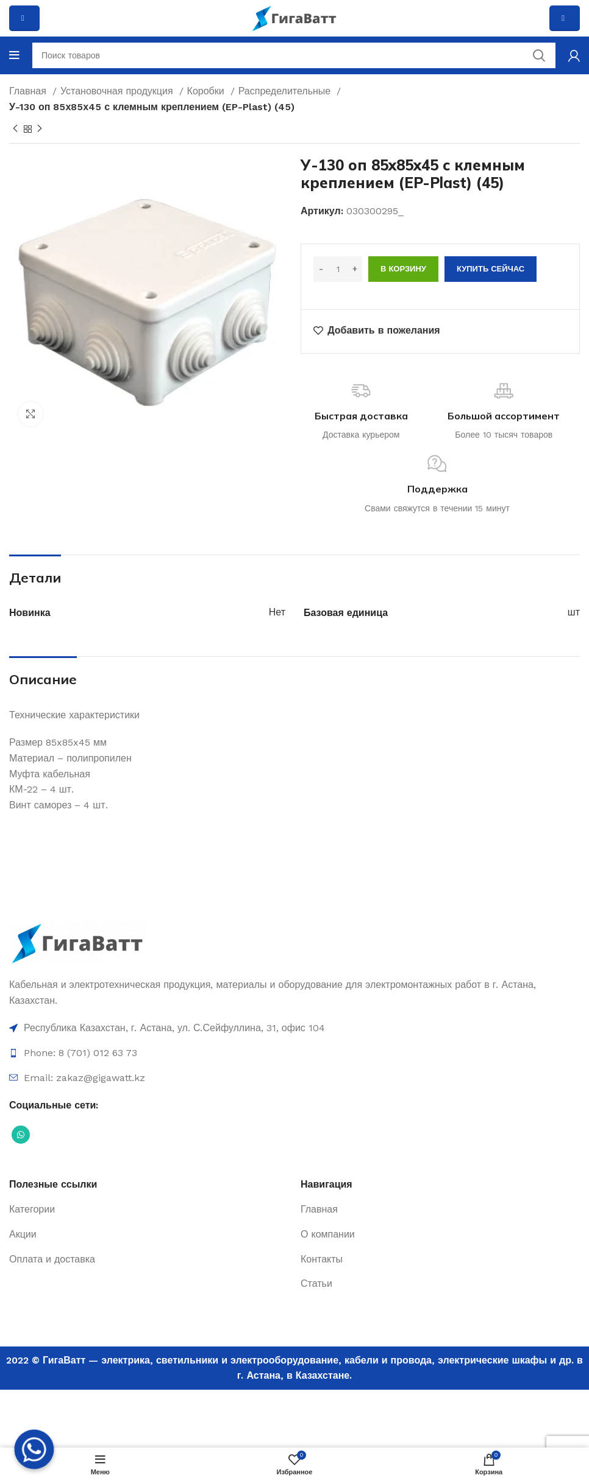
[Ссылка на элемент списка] (294, 1028)
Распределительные (286, 91)
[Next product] (40, 129)
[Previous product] (15, 129)
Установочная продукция (118, 91)
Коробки (207, 91)
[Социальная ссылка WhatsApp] (21, 1135)
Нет (277, 612)
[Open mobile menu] (14, 55)
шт (574, 612)
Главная (29, 91)
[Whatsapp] (34, 1449)
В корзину (403, 268)
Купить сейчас (490, 268)
